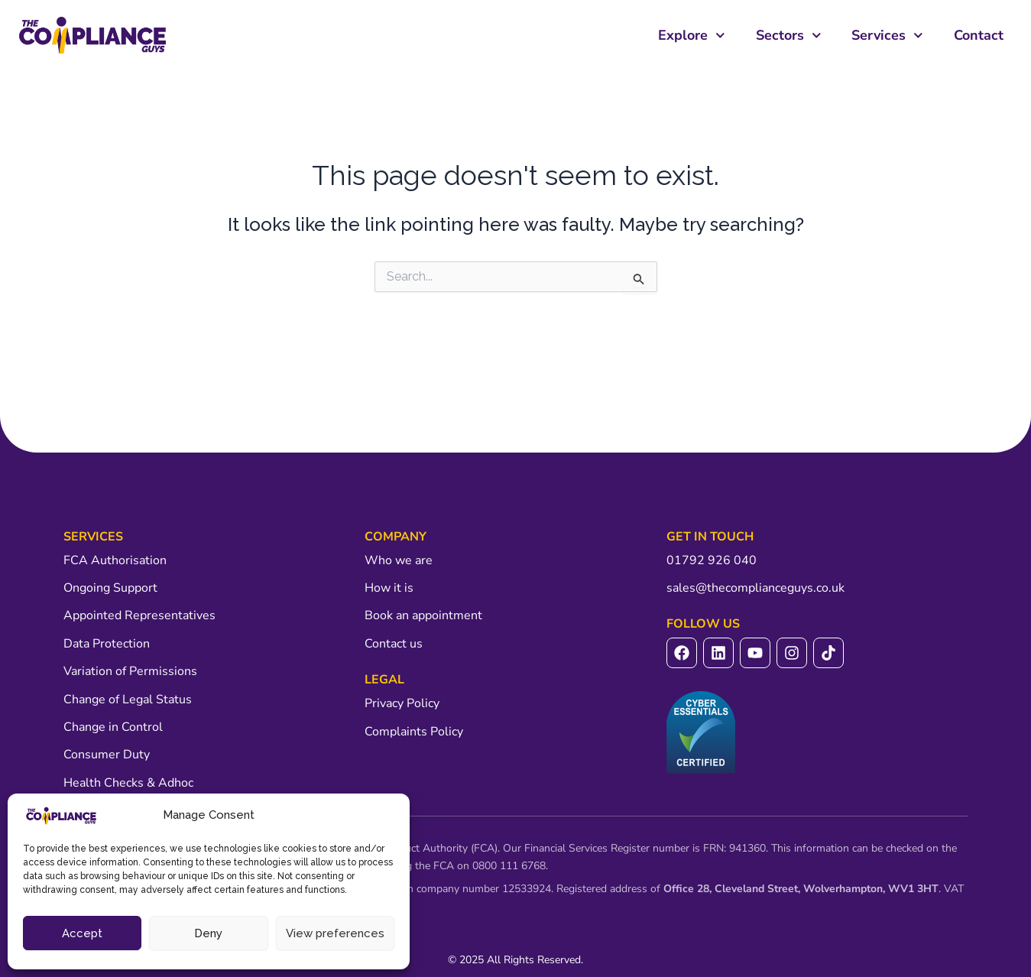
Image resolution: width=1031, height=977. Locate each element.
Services (887, 35)
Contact (978, 35)
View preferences (335, 933)
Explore (691, 35)
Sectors (789, 35)
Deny (208, 933)
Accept (82, 933)
